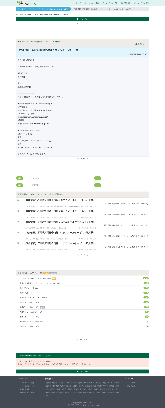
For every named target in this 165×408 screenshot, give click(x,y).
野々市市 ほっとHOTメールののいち (84, 297)
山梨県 (87, 386)
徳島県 (48, 392)
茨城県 (91, 383)
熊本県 (91, 392)
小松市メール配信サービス (84, 326)
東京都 (48, 386)
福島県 (85, 383)
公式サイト (140, 44)
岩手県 (61, 383)
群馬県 (104, 383)
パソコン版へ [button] (82, 19)
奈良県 (76, 389)
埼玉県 (110, 383)
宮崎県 (104, 392)
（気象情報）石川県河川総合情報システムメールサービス (53, 200)
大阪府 (63, 389)
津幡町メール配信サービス (84, 307)
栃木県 (97, 383)
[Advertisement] (82, 30)
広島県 (108, 389)
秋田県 (73, 383)
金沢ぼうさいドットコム (84, 288)
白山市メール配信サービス (84, 302)
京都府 (57, 389)
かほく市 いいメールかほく (84, 317)
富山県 (68, 386)
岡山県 (102, 389)
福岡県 (73, 392)
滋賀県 (51, 389)
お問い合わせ (131, 386)
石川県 (32, 9)
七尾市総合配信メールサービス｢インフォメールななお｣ (84, 283)
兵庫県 (70, 389)
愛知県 (111, 386)
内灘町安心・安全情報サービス (84, 312)
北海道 (48, 383)
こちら (53, 364)
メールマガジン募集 (141, 3)
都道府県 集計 (125, 3)
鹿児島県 (111, 392)
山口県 (114, 389)
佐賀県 (79, 392)
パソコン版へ (131, 383)
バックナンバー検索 (91, 3)
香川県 (54, 392)
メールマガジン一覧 (109, 3)
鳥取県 (90, 389)
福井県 (81, 386)
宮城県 (67, 383)
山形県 (79, 383)
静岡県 (105, 386)
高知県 (67, 392)
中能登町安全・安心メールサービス (84, 321)
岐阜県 (99, 386)
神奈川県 (55, 386)
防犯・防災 (21, 9)
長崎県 (85, 392)
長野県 (93, 386)
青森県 (54, 383)
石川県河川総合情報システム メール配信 (54, 9)
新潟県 (62, 386)
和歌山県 (83, 389)
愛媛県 (61, 392)
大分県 (97, 392)
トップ (78, 3)
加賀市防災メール (84, 293)
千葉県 (116, 383)
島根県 (96, 389)
